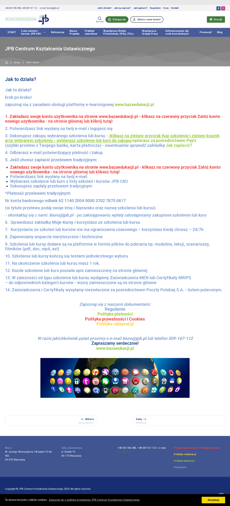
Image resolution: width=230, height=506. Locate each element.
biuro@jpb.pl (124, 451)
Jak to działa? (32, 62)
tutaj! (108, 121)
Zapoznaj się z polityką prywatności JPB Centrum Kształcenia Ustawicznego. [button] (94, 499)
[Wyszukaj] (100, 19)
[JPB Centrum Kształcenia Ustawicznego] (27, 19)
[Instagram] (223, 8)
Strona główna (7, 62)
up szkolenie (176, 135)
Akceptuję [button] (213, 500)
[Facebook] (218, 8)
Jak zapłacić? (179, 145)
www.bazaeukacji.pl (115, 348)
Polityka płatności (115, 314)
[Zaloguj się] (116, 19)
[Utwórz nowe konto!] (146, 19)
